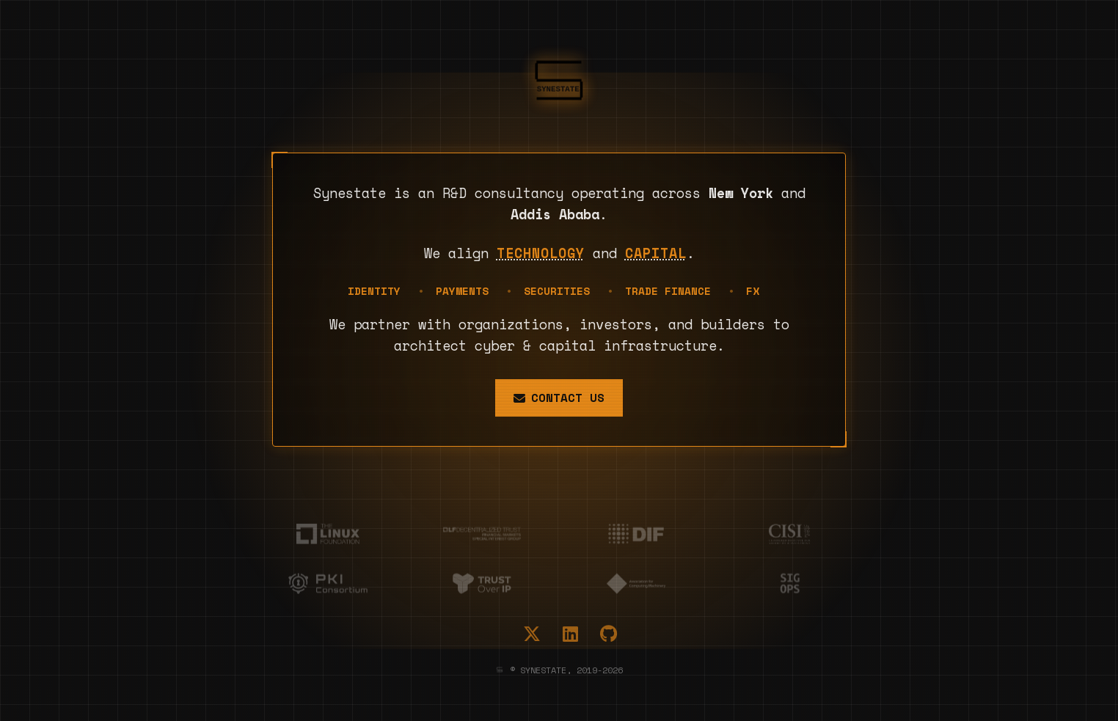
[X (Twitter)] (532, 634)
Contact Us (559, 397)
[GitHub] (608, 634)
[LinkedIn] (570, 634)
